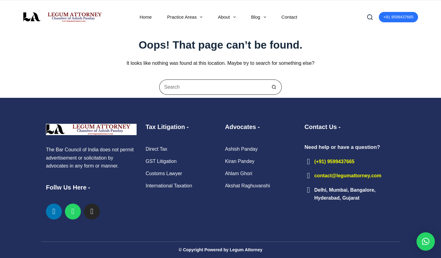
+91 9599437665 (398, 17)
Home (146, 17)
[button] (426, 241)
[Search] (370, 17)
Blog (260, 17)
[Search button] (274, 87)
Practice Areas (186, 17)
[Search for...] (212, 87)
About (228, 17)
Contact (289, 17)
